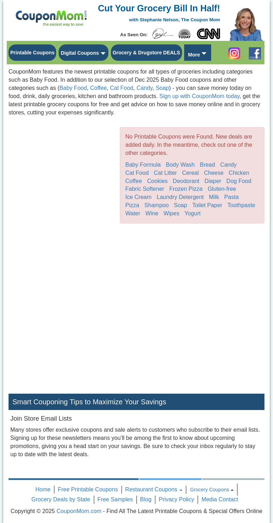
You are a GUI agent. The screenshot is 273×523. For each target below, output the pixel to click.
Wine (151, 213)
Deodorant (186, 181)
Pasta (231, 197)
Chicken (239, 173)
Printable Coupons (32, 52)
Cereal (190, 173)
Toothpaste (241, 205)
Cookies (157, 181)
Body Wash (180, 165)
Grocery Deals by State (60, 499)
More (194, 55)
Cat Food (121, 88)
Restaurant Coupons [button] (153, 489)
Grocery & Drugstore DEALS (146, 52)
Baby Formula (143, 165)
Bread (207, 165)
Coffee (98, 88)
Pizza (132, 205)
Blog (145, 499)
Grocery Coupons (209, 489)
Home (43, 489)
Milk (214, 197)
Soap (162, 88)
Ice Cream (138, 197)
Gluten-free (222, 189)
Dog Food (238, 181)
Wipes (171, 213)
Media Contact (220, 499)
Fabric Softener (144, 189)
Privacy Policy (176, 499)
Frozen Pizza (185, 189)
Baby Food (73, 88)
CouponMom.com (79, 511)
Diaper (212, 181)
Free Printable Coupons (88, 489)
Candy (144, 88)
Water (132, 213)
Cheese (214, 173)
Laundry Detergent (180, 197)
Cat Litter (165, 173)
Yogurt (192, 213)
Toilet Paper (207, 205)
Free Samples (115, 499)
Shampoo (156, 205)
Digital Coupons (80, 53)
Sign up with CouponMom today (199, 96)
